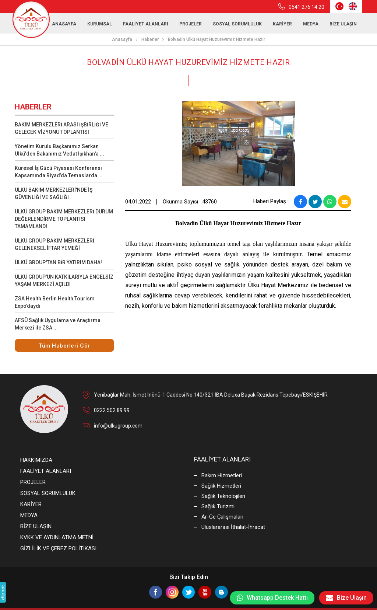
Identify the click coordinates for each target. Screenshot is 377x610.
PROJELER (190, 24)
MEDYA (29, 515)
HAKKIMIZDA (36, 460)
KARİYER (282, 24)
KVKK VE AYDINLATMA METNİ (57, 537)
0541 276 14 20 (306, 7)
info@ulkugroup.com (118, 426)
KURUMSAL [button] (99, 24)
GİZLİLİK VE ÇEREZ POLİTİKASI (58, 548)
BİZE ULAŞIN (343, 24)
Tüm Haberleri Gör (64, 345)
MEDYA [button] (310, 24)
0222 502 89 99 (112, 410)
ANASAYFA (64, 24)
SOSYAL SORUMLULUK (237, 24)
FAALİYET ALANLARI (145, 24)
